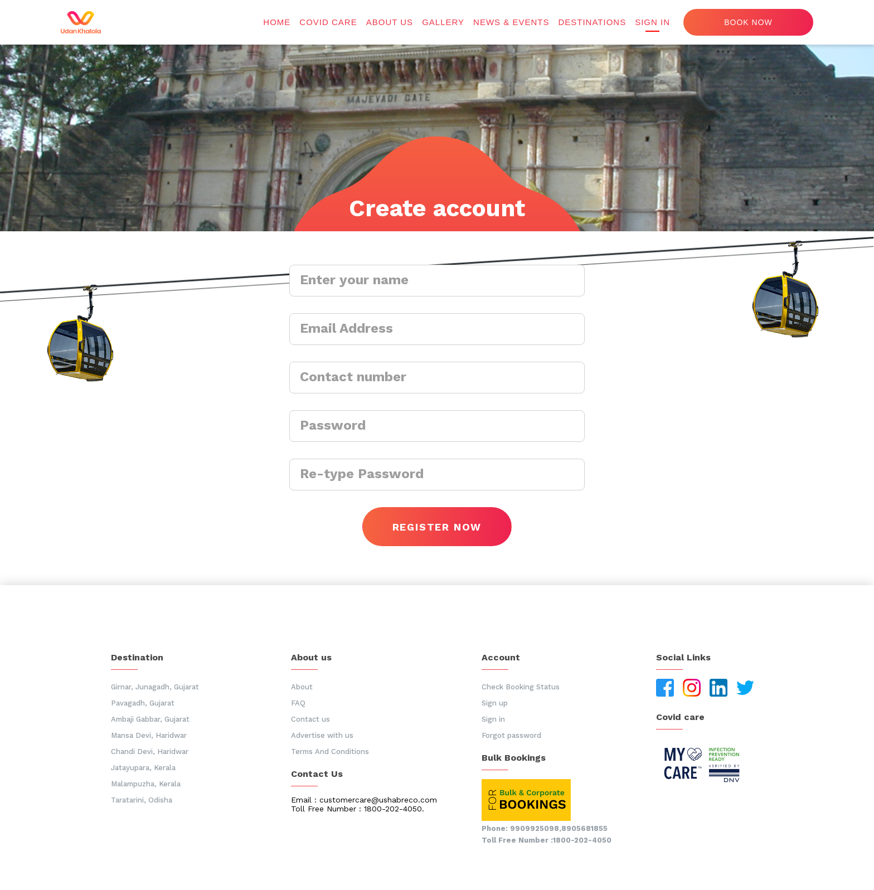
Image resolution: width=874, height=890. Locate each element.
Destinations (592, 22)
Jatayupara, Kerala (143, 767)
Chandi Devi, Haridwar (149, 751)
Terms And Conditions (330, 751)
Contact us (310, 719)
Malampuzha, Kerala (146, 784)
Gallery (443, 22)
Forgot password (511, 735)
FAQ (298, 703)
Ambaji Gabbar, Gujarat (150, 719)
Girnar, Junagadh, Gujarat (155, 687)
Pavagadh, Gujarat (142, 703)
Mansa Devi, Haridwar (149, 735)
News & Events (511, 22)
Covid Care (328, 22)
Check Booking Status (521, 687)
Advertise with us (322, 735)
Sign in (652, 22)
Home (276, 22)
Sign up (495, 703)
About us (389, 22)
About (302, 687)
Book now (748, 22)
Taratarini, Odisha (141, 800)
